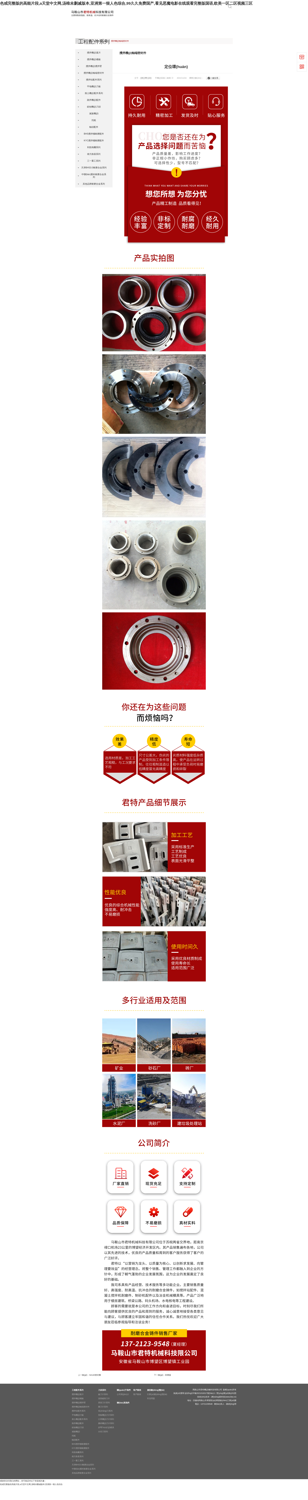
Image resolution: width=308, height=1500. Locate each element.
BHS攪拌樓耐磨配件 (92, 134)
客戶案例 (169, 21)
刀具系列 (122, 21)
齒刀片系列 (103, 1394)
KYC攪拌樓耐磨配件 (92, 140)
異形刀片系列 (104, 1402)
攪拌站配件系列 (93, 80)
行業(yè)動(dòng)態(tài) (157, 1394)
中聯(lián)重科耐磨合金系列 (92, 175)
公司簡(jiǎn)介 (123, 1394)
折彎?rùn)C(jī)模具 (106, 1427)
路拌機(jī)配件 (93, 100)
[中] (146, 78)
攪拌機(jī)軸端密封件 (120, 41)
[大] (142, 78)
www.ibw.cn (231, 1397)
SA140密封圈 (95, 1375)
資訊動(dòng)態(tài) (197, 21)
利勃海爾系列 (93, 147)
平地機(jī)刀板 (93, 86)
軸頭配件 (92, 127)
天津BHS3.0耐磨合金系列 (92, 167)
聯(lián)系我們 (219, 21)
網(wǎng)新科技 (218, 1397)
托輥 (92, 120)
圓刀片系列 (103, 1407)
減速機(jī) (92, 113)
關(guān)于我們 (148, 21)
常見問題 (151, 1398)
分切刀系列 (103, 1431)
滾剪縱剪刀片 (104, 1398)
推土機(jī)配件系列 (92, 93)
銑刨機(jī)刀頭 (93, 107)
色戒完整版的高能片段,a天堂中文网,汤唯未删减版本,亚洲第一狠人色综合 (31, 1484)
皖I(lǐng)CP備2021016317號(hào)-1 (200, 1393)
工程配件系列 (100, 21)
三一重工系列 (93, 161)
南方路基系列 (93, 154)
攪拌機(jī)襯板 (93, 59)
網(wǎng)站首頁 (78, 21)
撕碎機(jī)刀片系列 (106, 1423)
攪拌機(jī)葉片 (93, 52)
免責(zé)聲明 (178, 1393)
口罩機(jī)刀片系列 (106, 1419)
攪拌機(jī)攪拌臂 (92, 66)
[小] (149, 78)
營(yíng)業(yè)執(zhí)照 (226, 1393)
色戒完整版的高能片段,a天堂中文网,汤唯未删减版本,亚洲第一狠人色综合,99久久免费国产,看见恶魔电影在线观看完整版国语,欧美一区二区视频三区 (126, 3)
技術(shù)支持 (203, 1397)
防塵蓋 (168, 1375)
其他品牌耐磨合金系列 (92, 184)
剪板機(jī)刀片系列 (106, 1415)
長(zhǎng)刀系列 (105, 1411)
